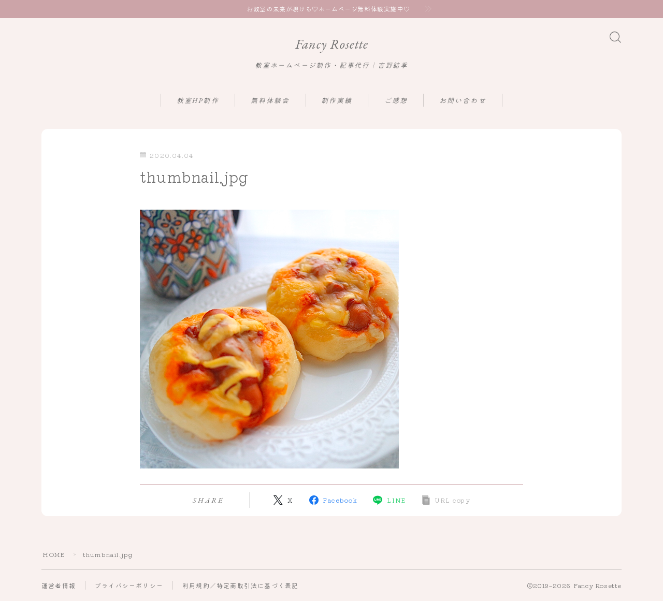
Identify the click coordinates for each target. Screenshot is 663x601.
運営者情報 (58, 585)
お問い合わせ (462, 100)
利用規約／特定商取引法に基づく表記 (240, 585)
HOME (53, 554)
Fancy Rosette (331, 44)
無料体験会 (270, 100)
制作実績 (336, 100)
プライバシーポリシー (129, 585)
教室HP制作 (198, 100)
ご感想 (396, 100)
